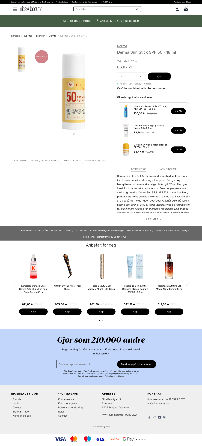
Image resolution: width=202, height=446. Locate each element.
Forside (15, 35)
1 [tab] (100, 320)
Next (187, 284)
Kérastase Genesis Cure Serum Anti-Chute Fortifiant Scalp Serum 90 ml (33, 288)
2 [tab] (103, 320)
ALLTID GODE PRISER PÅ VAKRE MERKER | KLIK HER (101, 20)
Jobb (16, 403)
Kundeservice (179, 2)
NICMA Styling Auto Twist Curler (67, 287)
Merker (40, 35)
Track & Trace (21, 411)
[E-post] (85, 364)
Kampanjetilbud (22, 415)
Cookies (63, 415)
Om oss (17, 407)
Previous (15, 284)
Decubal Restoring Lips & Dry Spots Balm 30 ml (149, 126)
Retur (123, 237)
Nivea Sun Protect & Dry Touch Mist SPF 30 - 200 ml (150, 107)
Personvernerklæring (70, 407)
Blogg (188, 2)
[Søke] (107, 9)
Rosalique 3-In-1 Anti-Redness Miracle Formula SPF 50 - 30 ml (135, 288)
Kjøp (159, 76)
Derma (28, 35)
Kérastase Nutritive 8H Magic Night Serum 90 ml (169, 287)
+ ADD (178, 111)
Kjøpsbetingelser (68, 403)
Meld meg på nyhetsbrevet (136, 364)
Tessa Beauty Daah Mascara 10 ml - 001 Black (101, 287)
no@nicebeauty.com (159, 403)
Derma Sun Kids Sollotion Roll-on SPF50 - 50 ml (150, 146)
